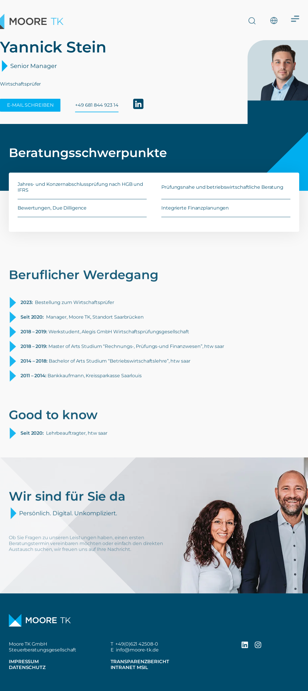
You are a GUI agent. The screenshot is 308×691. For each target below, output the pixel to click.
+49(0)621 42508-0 (136, 644)
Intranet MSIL (129, 667)
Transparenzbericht (140, 661)
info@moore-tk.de (137, 650)
